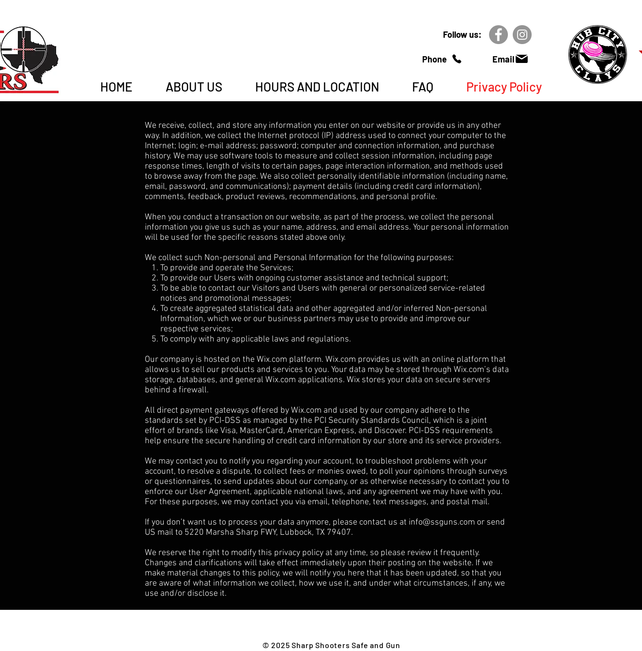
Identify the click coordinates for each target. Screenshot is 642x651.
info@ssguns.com (442, 522)
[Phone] (442, 58)
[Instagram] (522, 34)
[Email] (510, 59)
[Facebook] (498, 34)
